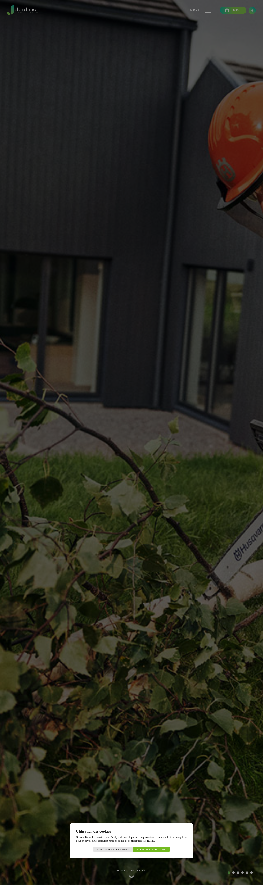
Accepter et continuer (151, 849)
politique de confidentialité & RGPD (134, 840)
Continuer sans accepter (113, 849)
